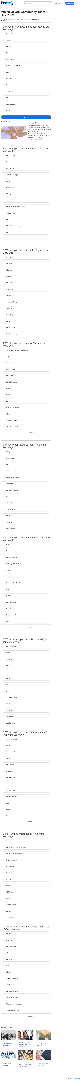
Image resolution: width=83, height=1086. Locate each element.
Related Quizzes (6, 1027)
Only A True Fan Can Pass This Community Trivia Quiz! (24, 1044)
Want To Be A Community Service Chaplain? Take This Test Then (25, 1064)
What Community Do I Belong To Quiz (7, 1044)
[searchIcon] (50, 3)
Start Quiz (26, 117)
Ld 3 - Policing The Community (41, 1044)
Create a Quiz (69, 3)
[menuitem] (58, 3)
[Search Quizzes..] (37, 3)
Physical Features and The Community (42, 1064)
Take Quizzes (58, 3)
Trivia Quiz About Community (6, 1064)
